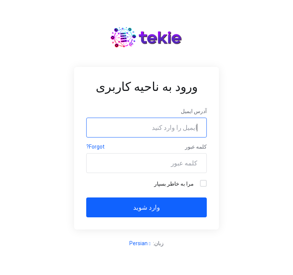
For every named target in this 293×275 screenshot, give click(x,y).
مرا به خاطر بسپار (180, 183)
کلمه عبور (196, 147)
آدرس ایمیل (194, 111)
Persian (139, 243)
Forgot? (95, 147)
